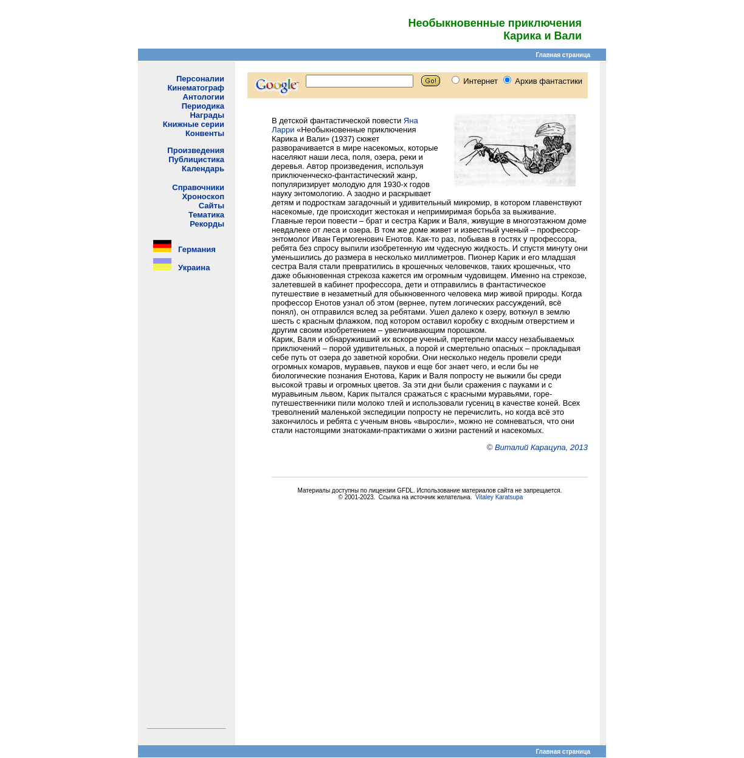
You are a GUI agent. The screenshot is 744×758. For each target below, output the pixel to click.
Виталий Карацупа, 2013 (541, 447)
